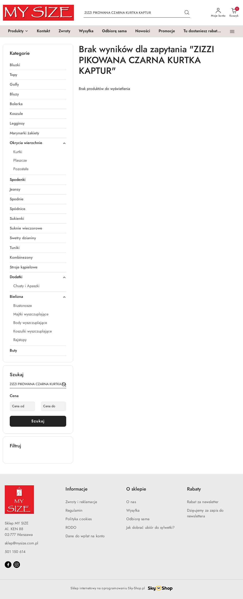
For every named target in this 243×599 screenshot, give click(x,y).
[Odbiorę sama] (114, 31)
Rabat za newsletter (202, 502)
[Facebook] (8, 564)
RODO (71, 527)
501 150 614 (15, 551)
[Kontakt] (43, 31)
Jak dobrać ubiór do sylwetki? (150, 527)
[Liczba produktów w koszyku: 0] (234, 13)
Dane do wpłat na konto (85, 536)
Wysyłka (133, 510)
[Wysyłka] (86, 31)
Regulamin (73, 510)
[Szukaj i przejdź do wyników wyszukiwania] (186, 12)
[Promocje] (167, 31)
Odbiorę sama (138, 519)
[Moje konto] (218, 13)
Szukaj (38, 421)
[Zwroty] (64, 31)
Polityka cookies (78, 519)
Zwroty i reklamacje (81, 502)
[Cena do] (53, 406)
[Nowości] (142, 31)
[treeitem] (38, 65)
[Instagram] (16, 564)
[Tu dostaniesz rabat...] (202, 31)
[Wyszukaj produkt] (137, 13)
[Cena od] (22, 406)
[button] (18, 31)
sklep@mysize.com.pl (21, 543)
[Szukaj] (63, 384)
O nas (131, 502)
